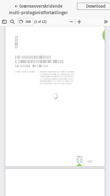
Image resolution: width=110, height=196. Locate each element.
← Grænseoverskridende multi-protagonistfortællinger (39, 9)
